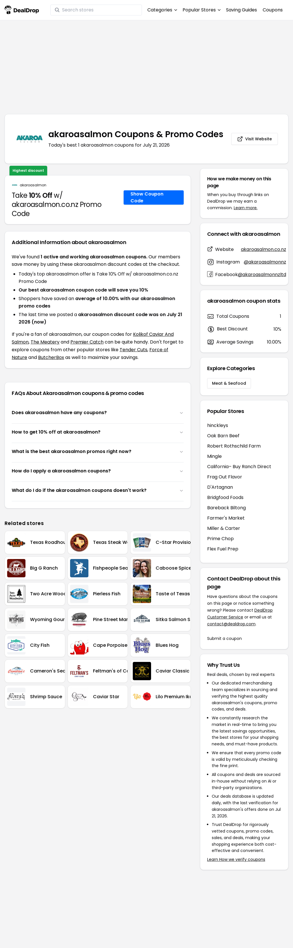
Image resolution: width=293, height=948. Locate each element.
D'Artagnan (220, 487)
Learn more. (246, 208)
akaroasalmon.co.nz (263, 249)
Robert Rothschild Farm (234, 446)
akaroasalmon (33, 185)
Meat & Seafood (229, 383)
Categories (162, 10)
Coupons (273, 10)
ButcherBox (51, 357)
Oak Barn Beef (223, 435)
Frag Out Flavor (224, 477)
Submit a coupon (224, 638)
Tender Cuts (133, 349)
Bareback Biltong (226, 507)
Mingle (214, 456)
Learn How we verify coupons (236, 859)
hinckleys (217, 425)
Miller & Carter (223, 528)
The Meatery (45, 342)
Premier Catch (87, 342)
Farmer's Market (226, 518)
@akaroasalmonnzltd (262, 274)
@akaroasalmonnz (265, 262)
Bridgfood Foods (225, 497)
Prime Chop (220, 538)
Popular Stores (201, 10)
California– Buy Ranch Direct (239, 466)
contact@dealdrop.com (231, 624)
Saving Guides (241, 10)
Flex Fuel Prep (222, 549)
